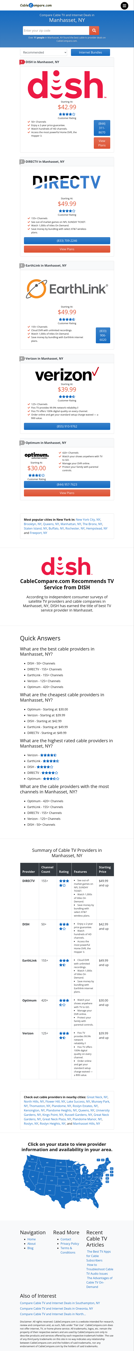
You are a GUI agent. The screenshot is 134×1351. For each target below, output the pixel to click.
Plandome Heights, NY (61, 1110)
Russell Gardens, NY (78, 1115)
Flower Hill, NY (55, 1101)
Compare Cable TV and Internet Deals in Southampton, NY (60, 1303)
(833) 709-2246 (67, 241)
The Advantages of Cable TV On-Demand (99, 1282)
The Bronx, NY (92, 524)
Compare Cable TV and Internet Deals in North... (53, 1314)
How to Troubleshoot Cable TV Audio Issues (99, 1269)
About (31, 1244)
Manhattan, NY (71, 524)
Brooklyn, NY (33, 524)
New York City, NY (88, 520)
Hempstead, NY (96, 528)
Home (31, 1239)
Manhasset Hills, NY (86, 1124)
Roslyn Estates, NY (85, 1106)
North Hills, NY (34, 1101)
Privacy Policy (70, 1244)
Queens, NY (51, 524)
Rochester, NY (75, 528)
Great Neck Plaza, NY (56, 1119)
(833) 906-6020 (103, 335)
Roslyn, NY (31, 1124)
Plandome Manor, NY (87, 1119)
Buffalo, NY (56, 528)
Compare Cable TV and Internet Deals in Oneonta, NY (56, 1309)
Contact (66, 1239)
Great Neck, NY (97, 1097)
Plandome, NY (61, 1106)
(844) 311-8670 (102, 128)
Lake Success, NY (78, 1101)
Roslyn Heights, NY (52, 1124)
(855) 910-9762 (67, 426)
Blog (30, 1248)
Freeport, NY (38, 533)
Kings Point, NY (52, 1115)
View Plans (102, 143)
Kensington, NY (34, 1110)
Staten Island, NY (35, 528)
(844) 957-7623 (67, 484)
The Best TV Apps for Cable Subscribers (98, 1256)
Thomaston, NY (39, 1106)
